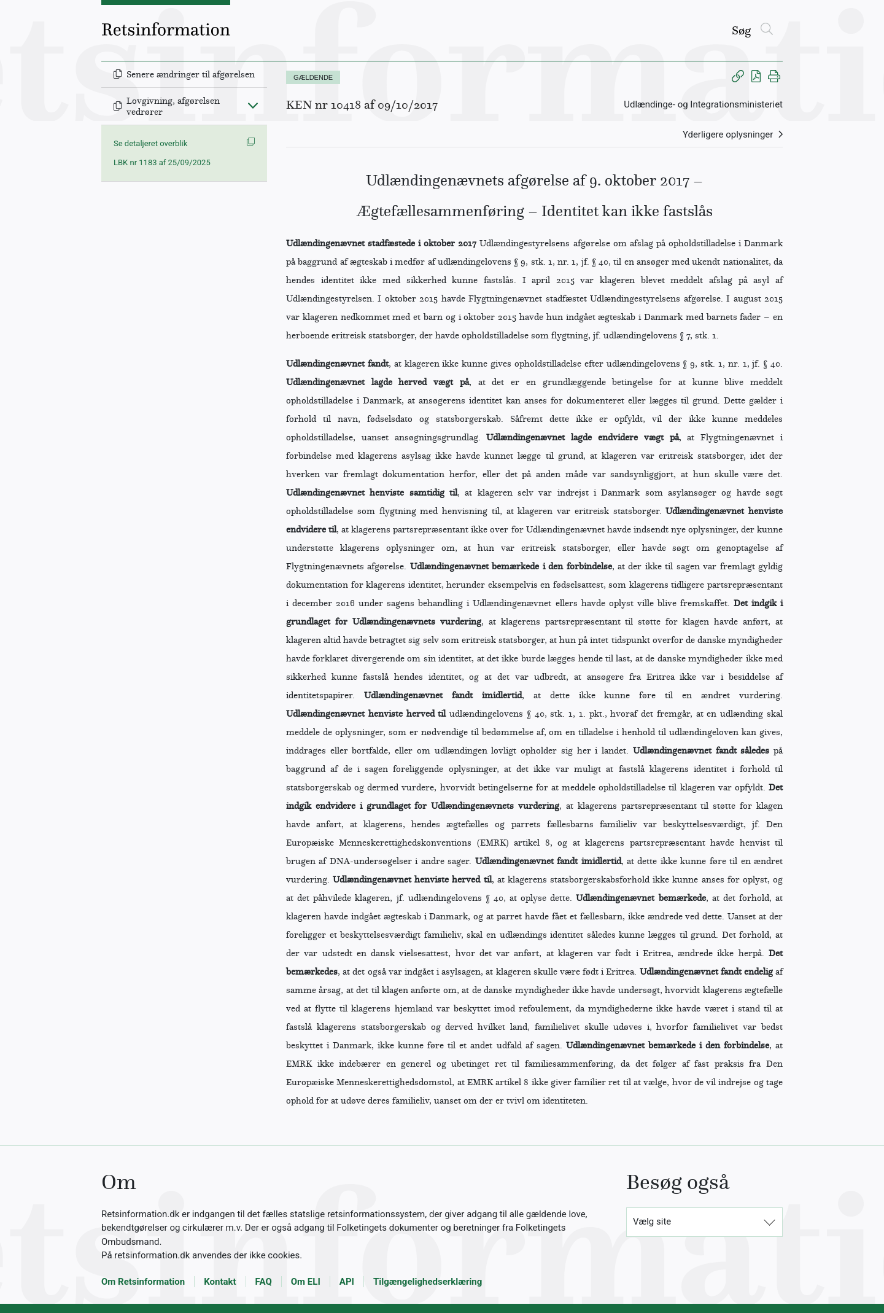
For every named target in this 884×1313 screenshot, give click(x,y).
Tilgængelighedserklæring (427, 1281)
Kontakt (220, 1281)
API (346, 1281)
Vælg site (652, 1221)
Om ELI (305, 1281)
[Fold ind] (253, 105)
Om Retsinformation (143, 1281)
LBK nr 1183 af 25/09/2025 (162, 162)
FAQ (263, 1281)
